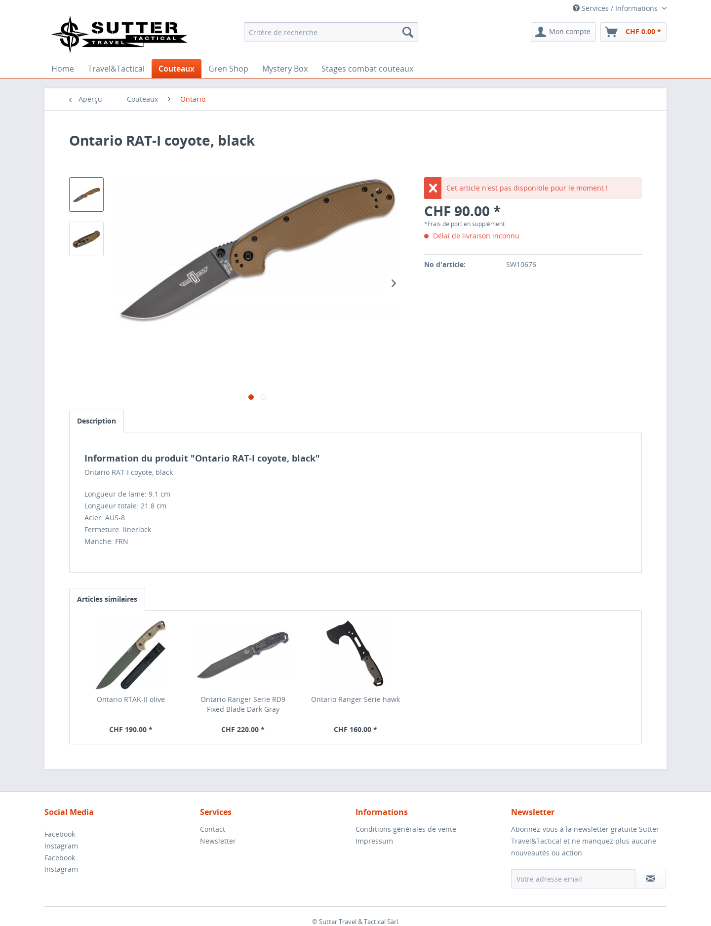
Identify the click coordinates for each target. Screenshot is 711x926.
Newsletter (218, 841)
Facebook (59, 834)
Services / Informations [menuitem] (616, 8)
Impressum (374, 841)
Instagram (61, 845)
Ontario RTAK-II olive (131, 699)
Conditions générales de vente (406, 829)
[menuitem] (331, 32)
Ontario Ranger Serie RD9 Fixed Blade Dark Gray (242, 704)
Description (96, 420)
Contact (212, 829)
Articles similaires (107, 599)
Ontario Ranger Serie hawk (355, 699)
